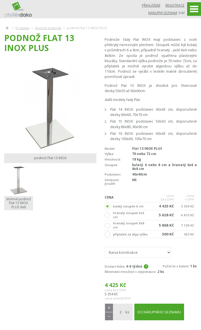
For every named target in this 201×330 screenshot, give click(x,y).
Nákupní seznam (162, 13)
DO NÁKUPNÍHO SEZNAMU (159, 311)
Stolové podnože (48, 28)
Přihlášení (151, 5)
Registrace (174, 5)
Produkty (22, 28)
